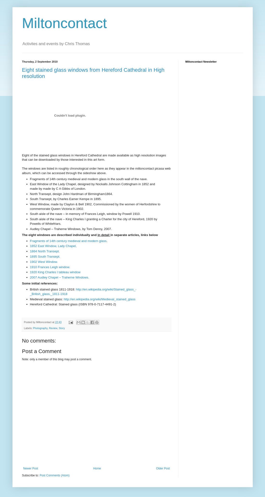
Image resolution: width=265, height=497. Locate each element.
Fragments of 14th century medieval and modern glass (68, 241)
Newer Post (30, 468)
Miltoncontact (64, 23)
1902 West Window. (44, 262)
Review (53, 328)
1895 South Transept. (45, 256)
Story (62, 328)
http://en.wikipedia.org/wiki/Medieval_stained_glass (99, 299)
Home (97, 468)
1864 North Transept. (45, 251)
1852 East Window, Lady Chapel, (53, 246)
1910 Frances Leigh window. (50, 267)
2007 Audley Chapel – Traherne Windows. (59, 277)
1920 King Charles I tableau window (55, 272)
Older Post (163, 468)
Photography (40, 328)
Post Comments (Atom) (55, 475)
